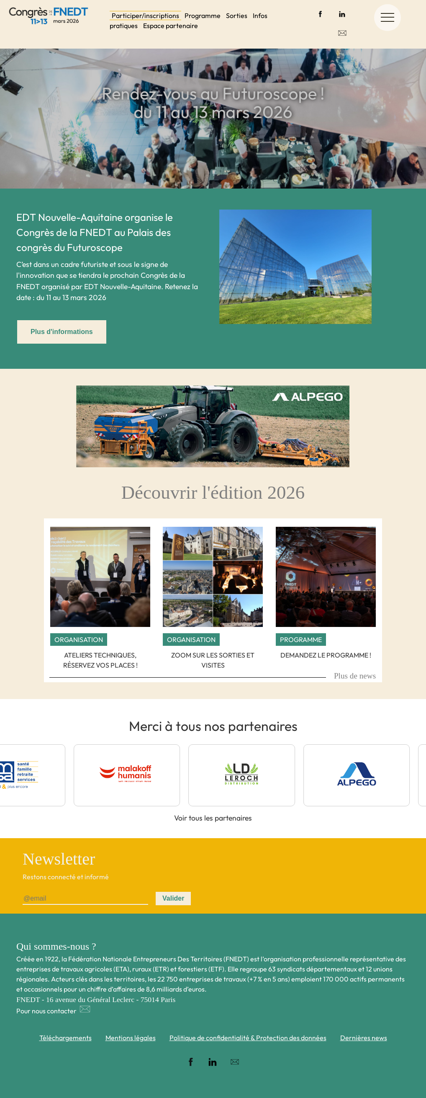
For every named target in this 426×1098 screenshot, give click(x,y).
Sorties (236, 15)
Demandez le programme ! (325, 655)
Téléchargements (65, 1037)
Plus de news (355, 675)
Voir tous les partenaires (213, 818)
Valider (173, 898)
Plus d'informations (62, 331)
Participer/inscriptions (145, 15)
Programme (203, 15)
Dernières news (363, 1037)
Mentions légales (130, 1037)
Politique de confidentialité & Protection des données (247, 1037)
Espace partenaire (170, 25)
